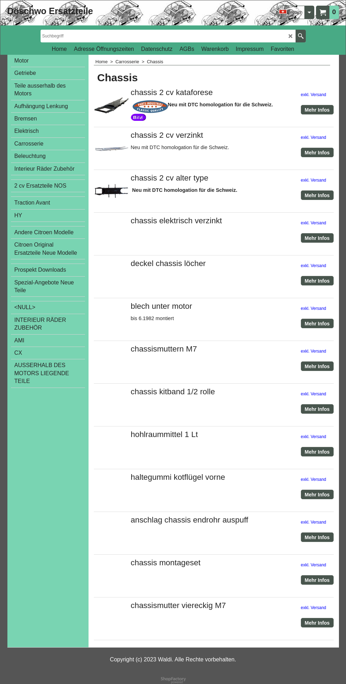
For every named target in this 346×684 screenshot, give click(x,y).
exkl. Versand (313, 94)
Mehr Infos (317, 110)
